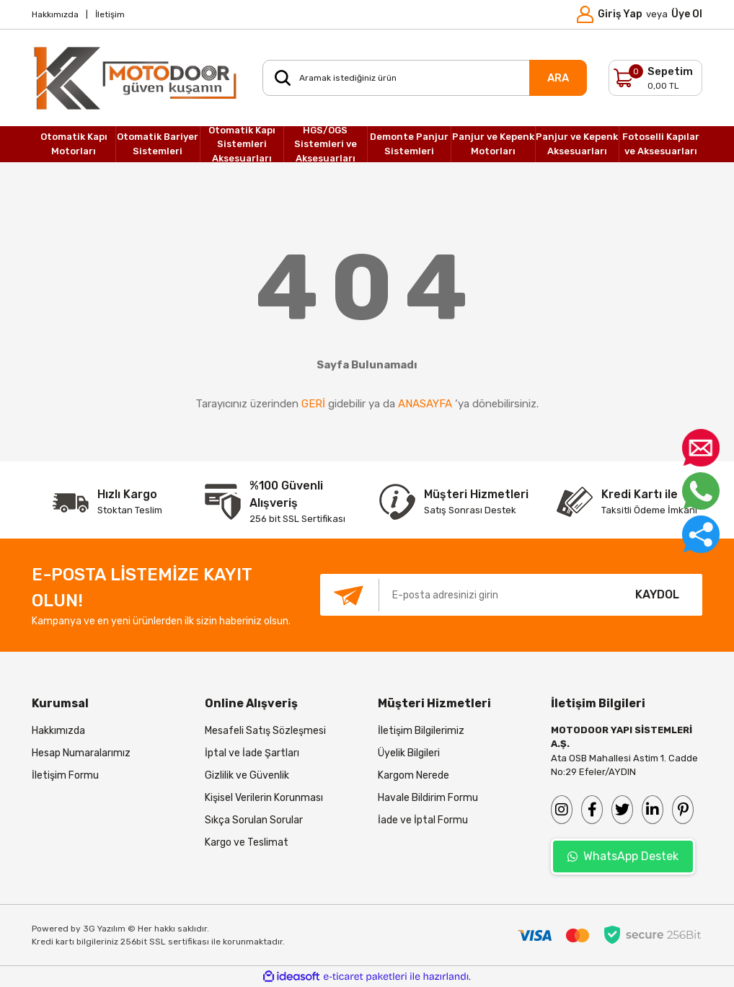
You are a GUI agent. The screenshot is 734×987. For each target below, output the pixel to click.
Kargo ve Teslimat (246, 842)
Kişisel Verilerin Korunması (264, 798)
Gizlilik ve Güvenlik (247, 775)
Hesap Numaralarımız (81, 753)
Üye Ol (686, 14)
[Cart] (655, 78)
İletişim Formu (65, 775)
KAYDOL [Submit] (657, 594)
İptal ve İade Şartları (252, 753)
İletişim (110, 14)
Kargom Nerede (413, 775)
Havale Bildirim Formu (428, 798)
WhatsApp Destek (622, 856)
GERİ (313, 403)
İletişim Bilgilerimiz (421, 731)
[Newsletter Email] (466, 595)
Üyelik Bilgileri (409, 753)
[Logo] (136, 78)
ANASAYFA (425, 403)
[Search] (424, 78)
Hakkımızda (55, 14)
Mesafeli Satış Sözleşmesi (265, 731)
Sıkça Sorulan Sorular (254, 820)
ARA (558, 77)
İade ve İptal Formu (423, 820)
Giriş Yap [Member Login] (620, 14)
